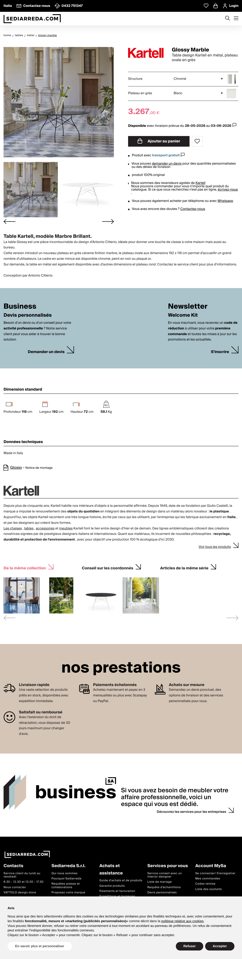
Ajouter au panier (159, 141)
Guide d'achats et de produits (121, 880)
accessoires (45, 528)
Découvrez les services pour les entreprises (191, 812)
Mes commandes (207, 878)
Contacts (13, 866)
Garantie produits (112, 885)
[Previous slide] (9, 617)
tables (29, 528)
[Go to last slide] (9, 221)
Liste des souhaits (208, 889)
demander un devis (167, 163)
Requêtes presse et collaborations (66, 885)
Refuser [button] (189, 946)
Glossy (16, 467)
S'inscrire (220, 352)
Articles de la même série (184, 567)
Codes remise (205, 883)
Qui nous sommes (65, 873)
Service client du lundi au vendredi (22, 875)
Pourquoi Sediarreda (67, 878)
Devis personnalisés (162, 892)
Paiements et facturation (117, 891)
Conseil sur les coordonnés (107, 567)
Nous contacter (15, 887)
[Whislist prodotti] (206, 6)
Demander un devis (46, 352)
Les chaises (13, 528)
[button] (31, 189)
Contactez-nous (192, 209)
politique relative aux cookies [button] (182, 921)
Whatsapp (225, 201)
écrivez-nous (228, 189)
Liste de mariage (159, 881)
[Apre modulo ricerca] (227, 18)
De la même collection (25, 567)
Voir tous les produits (215, 547)
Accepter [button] (220, 946)
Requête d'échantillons (164, 887)
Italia (8, 6)
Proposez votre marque (68, 892)
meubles (66, 528)
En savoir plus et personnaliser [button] (39, 946)
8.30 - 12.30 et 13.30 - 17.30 (23, 881)
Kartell (200, 183)
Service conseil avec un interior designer (164, 875)
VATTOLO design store (20, 892)
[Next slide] (108, 221)
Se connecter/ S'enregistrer (215, 873)
